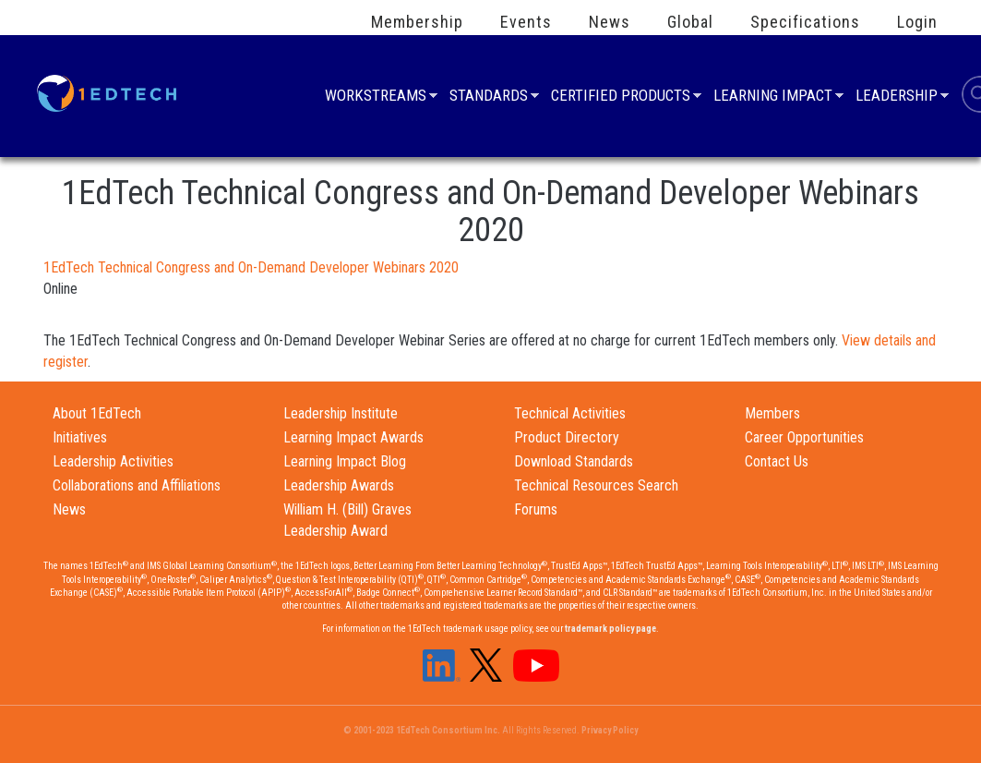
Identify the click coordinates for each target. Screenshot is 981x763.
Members (772, 413)
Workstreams (375, 97)
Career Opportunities (804, 437)
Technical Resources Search (596, 485)
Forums (535, 509)
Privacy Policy (609, 730)
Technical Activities (570, 413)
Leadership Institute (340, 413)
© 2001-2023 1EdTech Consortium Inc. (421, 730)
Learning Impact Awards (353, 437)
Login (917, 22)
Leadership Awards (338, 485)
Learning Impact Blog (344, 461)
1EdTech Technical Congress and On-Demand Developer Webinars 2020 (251, 267)
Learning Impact (772, 97)
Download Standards (573, 461)
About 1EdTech (97, 413)
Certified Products (620, 97)
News (609, 22)
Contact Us (776, 461)
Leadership (896, 97)
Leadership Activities (113, 461)
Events (526, 22)
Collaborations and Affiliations (137, 485)
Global (690, 22)
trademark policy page (610, 629)
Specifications (805, 22)
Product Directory (566, 437)
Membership (417, 22)
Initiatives (80, 437)
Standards (488, 97)
